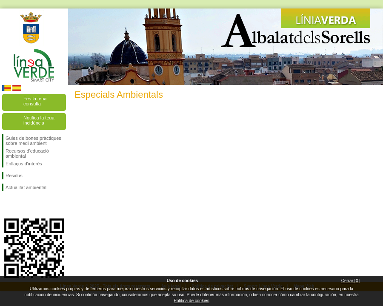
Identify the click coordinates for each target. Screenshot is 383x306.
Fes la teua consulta (34, 101)
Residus (14, 175)
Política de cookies (191, 300)
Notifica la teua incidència (38, 120)
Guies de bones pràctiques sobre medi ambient (33, 141)
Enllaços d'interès (24, 163)
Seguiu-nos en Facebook (7, 205)
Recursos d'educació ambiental (27, 153)
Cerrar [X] (350, 280)
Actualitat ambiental (26, 187)
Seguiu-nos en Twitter (21, 205)
